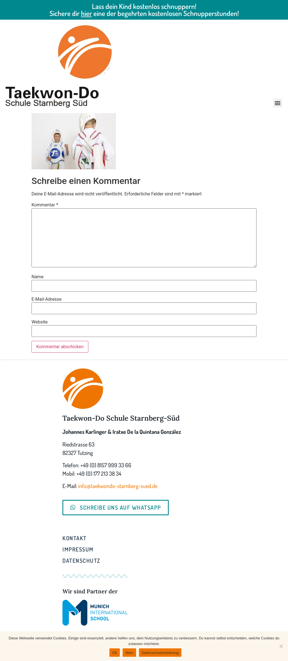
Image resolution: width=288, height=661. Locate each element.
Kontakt (74, 538)
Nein (129, 653)
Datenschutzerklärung (160, 653)
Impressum (78, 549)
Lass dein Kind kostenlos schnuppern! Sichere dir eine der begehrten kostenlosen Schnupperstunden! (144, 10)
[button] (277, 103)
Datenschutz (81, 560)
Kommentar (45, 205)
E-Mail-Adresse (47, 299)
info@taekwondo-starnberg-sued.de (118, 485)
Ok (114, 653)
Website (40, 322)
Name (38, 277)
